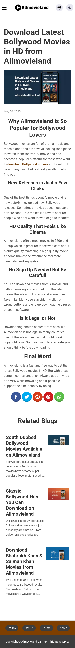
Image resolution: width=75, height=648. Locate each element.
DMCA (29, 628)
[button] (69, 7)
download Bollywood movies (27, 164)
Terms (46, 628)
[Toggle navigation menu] (4, 8)
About (63, 628)
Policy (12, 628)
